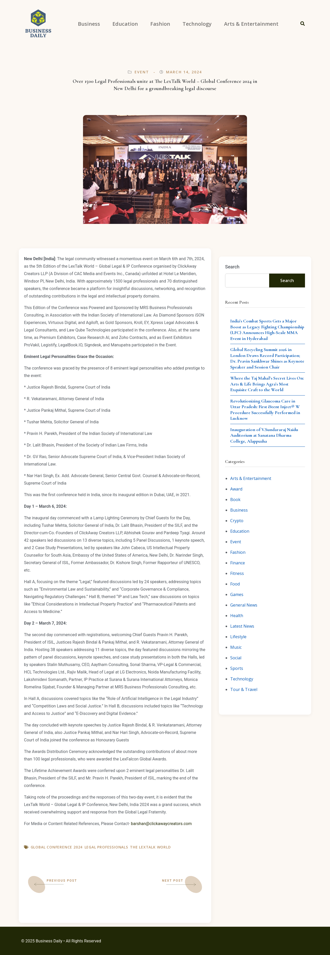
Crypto (236, 520)
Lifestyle (238, 636)
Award (236, 489)
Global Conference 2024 (57, 847)
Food (235, 584)
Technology (241, 679)
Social (235, 658)
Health (236, 615)
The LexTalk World (150, 847)
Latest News (242, 626)
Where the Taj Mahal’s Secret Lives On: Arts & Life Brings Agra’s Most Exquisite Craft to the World (267, 383)
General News (243, 605)
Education (239, 531)
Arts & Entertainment (250, 478)
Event (142, 71)
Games (236, 594)
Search (232, 266)
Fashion (237, 552)
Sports (236, 668)
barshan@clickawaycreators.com (161, 823)
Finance (237, 563)
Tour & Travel (243, 689)
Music (236, 647)
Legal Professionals (106, 847)
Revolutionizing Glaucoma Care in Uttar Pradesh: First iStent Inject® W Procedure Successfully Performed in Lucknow (265, 409)
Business (239, 510)
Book (235, 499)
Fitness (237, 573)
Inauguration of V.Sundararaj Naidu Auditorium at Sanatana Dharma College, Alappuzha (264, 435)
